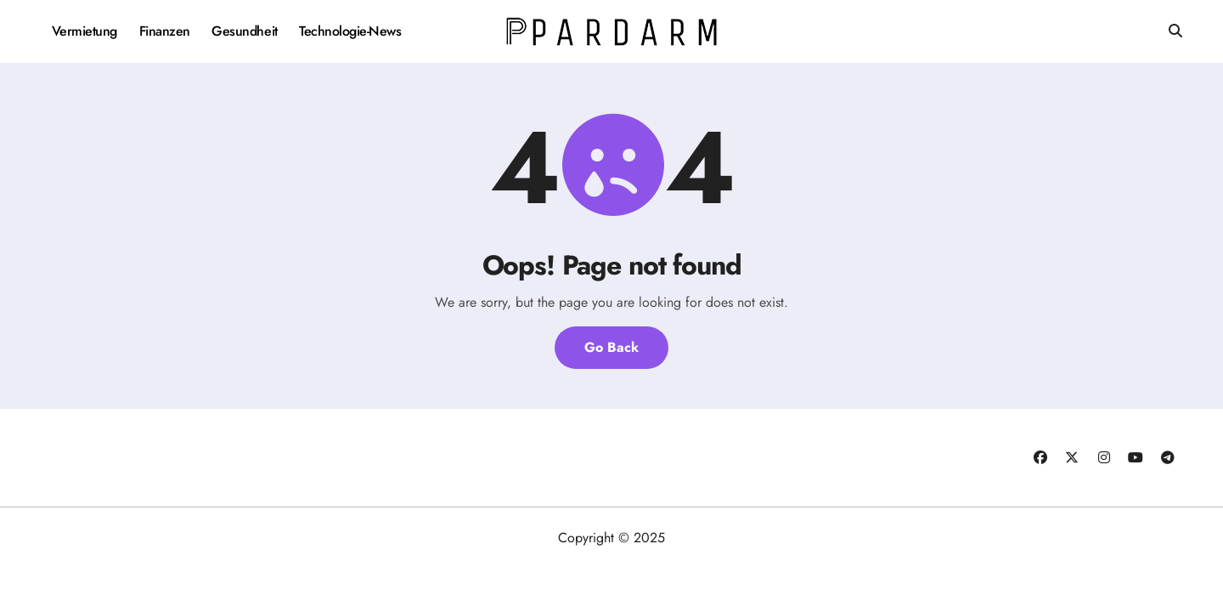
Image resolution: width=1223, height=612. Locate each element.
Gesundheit (244, 31)
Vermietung (84, 31)
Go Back (611, 347)
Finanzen (164, 31)
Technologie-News (350, 31)
